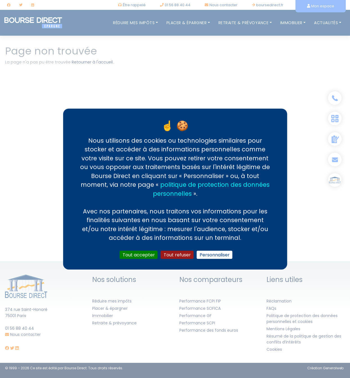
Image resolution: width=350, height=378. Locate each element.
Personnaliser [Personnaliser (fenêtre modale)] (215, 254)
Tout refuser (177, 254)
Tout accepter (139, 254)
